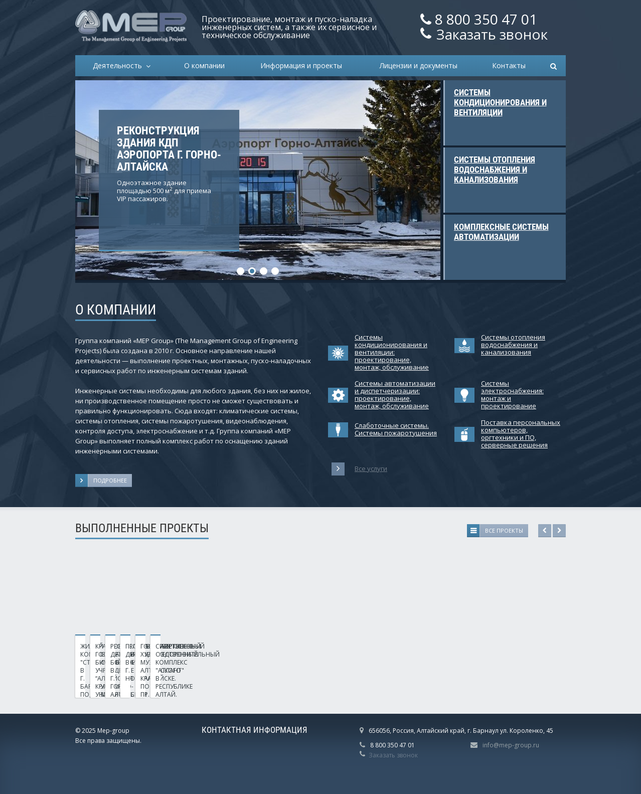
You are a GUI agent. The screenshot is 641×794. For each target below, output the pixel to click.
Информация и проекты (301, 65)
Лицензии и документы (418, 65)
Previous (544, 530)
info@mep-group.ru (511, 745)
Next (559, 530)
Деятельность (119, 65)
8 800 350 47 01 (486, 19)
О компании (204, 65)
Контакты (509, 65)
